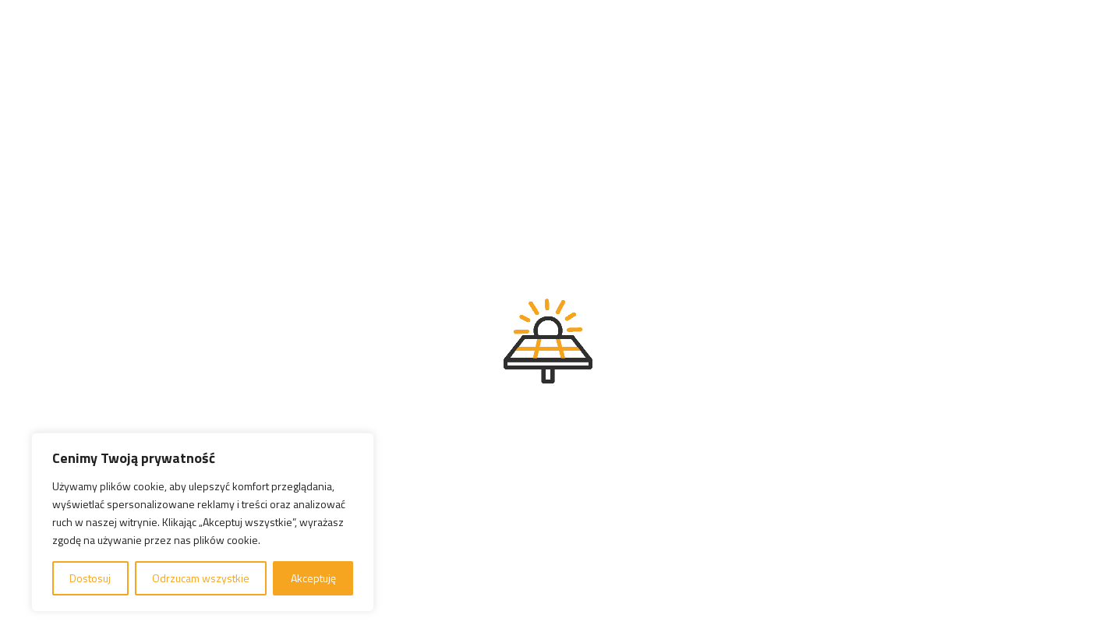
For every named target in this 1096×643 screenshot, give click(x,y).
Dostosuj (90, 578)
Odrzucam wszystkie (200, 578)
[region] (202, 522)
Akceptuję (313, 578)
